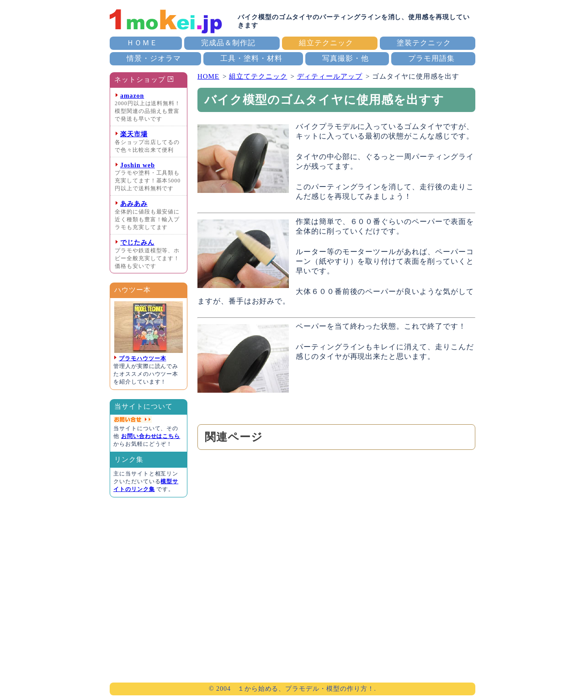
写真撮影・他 (345, 58)
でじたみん (137, 242)
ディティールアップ (329, 76)
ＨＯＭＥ (142, 43)
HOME (208, 76)
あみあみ (134, 203)
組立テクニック (326, 43)
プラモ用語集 (431, 58)
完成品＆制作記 (228, 43)
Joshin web (137, 165)
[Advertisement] (336, 542)
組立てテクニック (258, 76)
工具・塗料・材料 (251, 58)
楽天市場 (134, 134)
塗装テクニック (424, 43)
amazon (132, 95)
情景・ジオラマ (154, 58)
